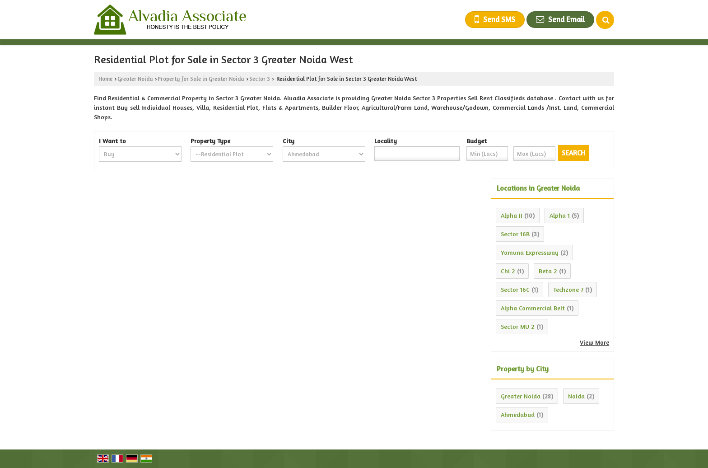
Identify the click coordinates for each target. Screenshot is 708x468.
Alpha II (511, 215)
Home (105, 78)
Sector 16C (515, 289)
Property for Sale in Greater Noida (201, 78)
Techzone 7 (568, 289)
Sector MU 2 (518, 326)
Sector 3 (259, 78)
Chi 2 (508, 271)
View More (594, 342)
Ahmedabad (518, 414)
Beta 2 (548, 271)
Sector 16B (515, 234)
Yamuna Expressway (530, 252)
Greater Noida (135, 78)
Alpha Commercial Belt (533, 308)
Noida (576, 396)
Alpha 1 (560, 215)
